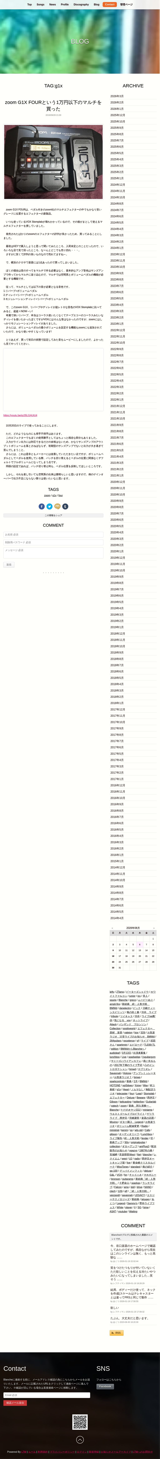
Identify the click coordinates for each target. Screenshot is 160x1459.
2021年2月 (117, 469)
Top (29, 4)
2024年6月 (117, 216)
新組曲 (135, 1199)
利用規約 (43, 1452)
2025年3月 (117, 165)
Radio (144, 1126)
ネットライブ (140, 1020)
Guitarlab (151, 1101)
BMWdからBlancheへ (132, 1048)
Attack (113, 1024)
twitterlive (138, 1101)
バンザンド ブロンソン (132, 1024)
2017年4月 (117, 760)
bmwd (132, 1069)
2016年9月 (117, 804)
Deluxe (131, 1097)
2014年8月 (117, 892)
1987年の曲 (145, 1150)
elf (126, 1191)
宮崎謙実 (134, 1118)
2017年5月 (117, 753)
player (128, 1207)
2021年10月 (117, 418)
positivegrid (129, 1028)
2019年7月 (117, 589)
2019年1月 (117, 627)
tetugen (145, 1199)
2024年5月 (117, 222)
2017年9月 (117, 728)
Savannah (115, 1073)
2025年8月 (117, 134)
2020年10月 (117, 494)
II (135, 1207)
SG (139, 1207)
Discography (81, 4)
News (52, 4)
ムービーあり (145, 1000)
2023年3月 (117, 311)
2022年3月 (117, 387)
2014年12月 (117, 867)
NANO (147, 1187)
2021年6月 (117, 443)
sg (131, 1130)
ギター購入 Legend (131, 1122)
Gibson (114, 1101)
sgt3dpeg (127, 1085)
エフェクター (117, 1097)
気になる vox (122, 1020)
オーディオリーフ (129, 1134)
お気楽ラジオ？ (123, 1077)
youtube (122, 1211)
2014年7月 (117, 899)
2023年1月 (117, 323)
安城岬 (113, 1154)
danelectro (125, 1008)
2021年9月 (117, 425)
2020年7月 (117, 513)
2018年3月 (117, 690)
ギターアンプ (129, 1146)
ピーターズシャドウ (137, 992)
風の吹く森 (133, 1012)
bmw (146, 1207)
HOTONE (115, 1085)
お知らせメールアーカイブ (116, 1452)
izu (139, 996)
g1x (54, 495)
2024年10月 (117, 197)
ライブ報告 (116, 1138)
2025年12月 (117, 115)
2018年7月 (117, 665)
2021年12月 (117, 406)
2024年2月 (117, 241)
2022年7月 (117, 361)
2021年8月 (117, 431)
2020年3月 (117, 538)
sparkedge (134, 1057)
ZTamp (120, 992)
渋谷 (137, 1016)
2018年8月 (117, 659)
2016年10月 (117, 798)
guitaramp (127, 1179)
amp (126, 1187)
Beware (141, 1097)
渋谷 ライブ (148, 1012)
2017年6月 (117, 747)
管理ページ (126, 4)
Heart (126, 1089)
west (124, 1158)
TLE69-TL (149, 1044)
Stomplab (149, 1093)
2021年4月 (117, 456)
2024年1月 (117, 247)
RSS (118, 1333)
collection (115, 1146)
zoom (47, 495)
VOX (119, 1175)
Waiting (133, 1211)
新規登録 (94, 1452)
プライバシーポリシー (62, 1452)
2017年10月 (117, 722)
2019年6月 (117, 595)
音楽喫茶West (127, 1154)
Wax (145, 1085)
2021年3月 (117, 462)
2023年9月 (117, 273)
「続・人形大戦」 (139, 1191)
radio (137, 1158)
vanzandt (115, 1195)
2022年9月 (117, 349)
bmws (137, 1077)
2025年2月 (117, 172)
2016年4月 (117, 835)
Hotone (127, 1073)
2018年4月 (117, 684)
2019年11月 (117, 564)
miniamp (147, 1109)
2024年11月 (117, 191)
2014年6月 (117, 905)
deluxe (148, 1170)
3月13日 (126, 1053)
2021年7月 (117, 437)
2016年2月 (117, 848)
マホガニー (150, 1175)
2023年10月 (117, 266)
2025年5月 (117, 153)
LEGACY (140, 1195)
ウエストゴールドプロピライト (127, 1114)
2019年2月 (117, 621)
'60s (126, 1142)
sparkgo (135, 1183)
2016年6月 (117, 823)
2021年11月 (117, 412)
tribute (114, 1016)
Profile (65, 4)
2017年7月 (117, 741)
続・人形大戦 (131, 1138)
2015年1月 (117, 861)
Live (124, 1057)
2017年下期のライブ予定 (128, 1065)
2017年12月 (117, 709)
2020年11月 (117, 488)
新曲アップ (116, 1142)
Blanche (123, 1000)
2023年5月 (117, 298)
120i (120, 1191)
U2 (130, 1158)
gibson (113, 1134)
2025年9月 (117, 127)
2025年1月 (117, 178)
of (138, 1040)
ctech (113, 1191)
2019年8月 (117, 583)
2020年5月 (117, 526)
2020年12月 (117, 481)
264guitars (115, 1040)
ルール (32, 1452)
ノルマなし (137, 1089)
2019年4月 (117, 608)
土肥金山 (124, 1183)
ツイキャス (126, 1016)
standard (135, 1166)
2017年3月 (117, 766)
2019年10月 (117, 570)
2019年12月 (117, 557)
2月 (136, 1081)
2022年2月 (117, 393)
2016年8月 (117, 810)
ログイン (82, 1452)
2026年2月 (117, 102)
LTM (23, 1452)
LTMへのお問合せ (143, 1452)
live (128, 1162)
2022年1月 (117, 399)
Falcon (118, 1187)
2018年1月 (117, 703)
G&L (112, 1175)
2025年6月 (117, 146)
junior (132, 996)
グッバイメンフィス (131, 1170)
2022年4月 (117, 380)
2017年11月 (117, 715)
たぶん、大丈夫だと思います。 (130, 1318)
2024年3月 (117, 235)
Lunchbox (146, 1134)
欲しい (114, 1307)
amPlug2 (144, 1146)
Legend (121, 1203)
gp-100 (114, 1170)
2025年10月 (117, 121)
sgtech (114, 1105)
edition (114, 1048)
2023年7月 (117, 285)
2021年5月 (117, 450)
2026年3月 (117, 96)
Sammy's (132, 1203)
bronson (115, 1179)
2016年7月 (117, 816)
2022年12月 (117, 330)
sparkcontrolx (117, 1081)
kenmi (124, 1130)
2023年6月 (117, 292)
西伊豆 (151, 1097)
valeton (128, 1032)
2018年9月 (117, 652)
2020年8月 (117, 507)
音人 (145, 996)
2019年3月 (117, 614)
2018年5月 (117, 677)
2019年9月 (117, 576)
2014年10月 (117, 880)
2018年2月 (117, 696)
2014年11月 (117, 873)
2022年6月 (117, 368)
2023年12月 (117, 254)
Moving (114, 1122)
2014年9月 (117, 886)
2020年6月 (117, 519)
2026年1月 (117, 108)
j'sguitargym (148, 1057)
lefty (112, 992)
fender (144, 1138)
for (125, 1175)
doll (133, 1187)
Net (139, 1154)
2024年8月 (117, 203)
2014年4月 (117, 918)
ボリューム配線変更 (128, 1126)
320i (142, 1032)
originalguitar (138, 1142)
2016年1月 (117, 855)
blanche (147, 1154)
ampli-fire (115, 1004)
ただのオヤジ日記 (131, 1109)
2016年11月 (117, 791)
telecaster (122, 1093)
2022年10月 (117, 342)
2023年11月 (117, 260)
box (136, 1032)
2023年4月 (117, 304)
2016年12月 (117, 785)
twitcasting (125, 1101)
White (120, 1207)
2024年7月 (117, 210)
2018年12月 (117, 633)
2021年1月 (117, 475)
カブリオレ (144, 1069)
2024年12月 (117, 184)
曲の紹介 (147, 1166)
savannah (127, 1195)
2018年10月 (117, 646)
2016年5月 (117, 829)
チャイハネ (135, 1175)
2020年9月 (117, 500)
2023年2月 (117, 317)
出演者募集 (139, 1053)
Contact (110, 4)
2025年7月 (117, 140)
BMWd (143, 1081)
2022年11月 (117, 336)
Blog (96, 4)
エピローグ (136, 1044)
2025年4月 (117, 159)
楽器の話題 (147, 1118)
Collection (115, 1028)
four (60, 495)
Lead (139, 1093)
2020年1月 (117, 551)
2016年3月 (117, 842)
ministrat (114, 1130)
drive (139, 1187)
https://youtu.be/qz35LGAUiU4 (20, 415)
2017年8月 (117, 734)
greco (133, 1000)
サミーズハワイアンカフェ (126, 1061)
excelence (129, 1040)
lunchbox (115, 1057)
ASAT (113, 1211)
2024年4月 (117, 229)
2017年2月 (117, 772)
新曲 (129, 1081)
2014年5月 (117, 911)
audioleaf (115, 1053)
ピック (136, 1008)
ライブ (144, 1040)
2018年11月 (117, 639)
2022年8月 (117, 355)
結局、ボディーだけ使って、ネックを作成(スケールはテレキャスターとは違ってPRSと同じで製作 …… (132, 1293)
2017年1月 (117, 779)
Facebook (105, 1386)
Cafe (147, 1130)
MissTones (123, 1166)
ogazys (133, 1150)
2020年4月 (117, 532)
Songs (40, 4)
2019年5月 (117, 602)
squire (113, 1000)
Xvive (138, 1085)
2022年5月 (117, 374)
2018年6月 (117, 671)
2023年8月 (117, 279)
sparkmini (122, 1044)
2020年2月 (117, 545)
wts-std (139, 1130)
